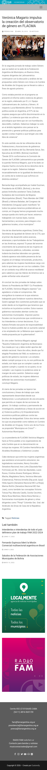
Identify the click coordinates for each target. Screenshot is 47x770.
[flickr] (31, 754)
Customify (36, 765)
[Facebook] (15, 754)
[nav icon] (41, 7)
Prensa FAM (7, 31)
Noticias (34, 31)
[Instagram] (18, 754)
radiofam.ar (29, 740)
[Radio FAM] (28, 754)
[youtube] (25, 754)
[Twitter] (21, 754)
